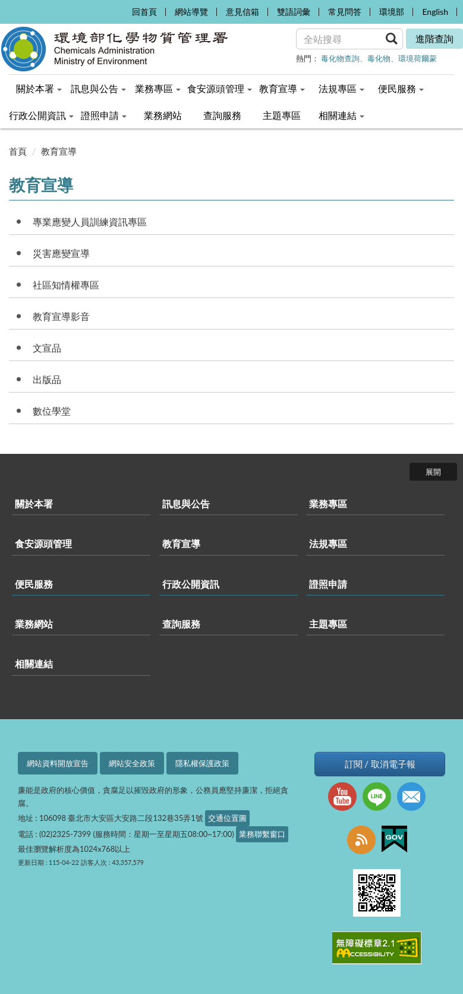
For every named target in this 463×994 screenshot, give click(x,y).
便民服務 (34, 583)
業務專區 (328, 503)
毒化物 (378, 58)
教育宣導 (59, 151)
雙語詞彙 (293, 12)
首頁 (18, 151)
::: (119, 9)
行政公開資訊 (190, 583)
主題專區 (328, 623)
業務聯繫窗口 (262, 834)
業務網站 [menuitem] (163, 115)
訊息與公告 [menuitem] (98, 88)
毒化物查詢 (340, 58)
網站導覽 (191, 12)
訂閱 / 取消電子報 (380, 764)
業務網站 (34, 623)
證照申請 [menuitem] (104, 115)
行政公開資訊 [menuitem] (41, 115)
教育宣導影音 (61, 316)
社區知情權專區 (66, 284)
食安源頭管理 (43, 543)
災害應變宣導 (61, 253)
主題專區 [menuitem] (282, 115)
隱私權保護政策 (202, 763)
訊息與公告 (186, 503)
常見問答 (344, 12)
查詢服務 (181, 623)
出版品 (47, 379)
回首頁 (144, 12)
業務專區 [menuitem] (158, 88)
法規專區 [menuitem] (341, 88)
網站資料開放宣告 (58, 763)
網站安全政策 (132, 763)
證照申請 (328, 583)
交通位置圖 (227, 818)
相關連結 (34, 663)
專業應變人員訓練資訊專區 (90, 221)
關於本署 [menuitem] (39, 88)
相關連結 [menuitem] (341, 115)
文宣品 (47, 347)
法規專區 (328, 543)
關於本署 (34, 503)
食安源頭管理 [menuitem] (219, 88)
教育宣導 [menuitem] (282, 88)
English (435, 12)
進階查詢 (434, 38)
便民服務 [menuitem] (401, 88)
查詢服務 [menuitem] (222, 115)
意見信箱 (242, 12)
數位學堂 (52, 410)
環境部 (391, 12)
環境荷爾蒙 (417, 58)
